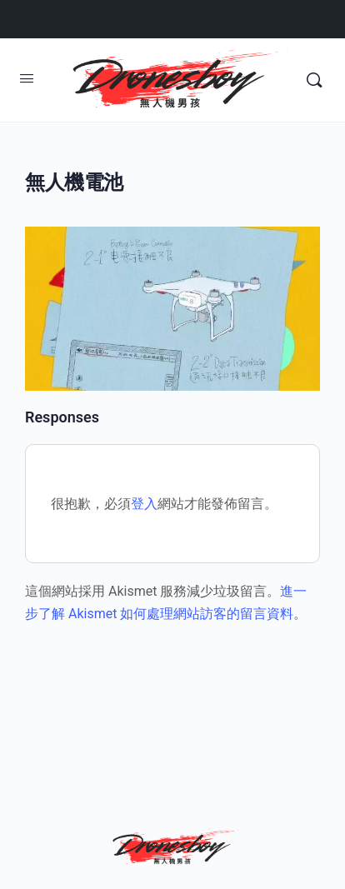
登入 (144, 504)
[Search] (314, 80)
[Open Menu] (27, 78)
